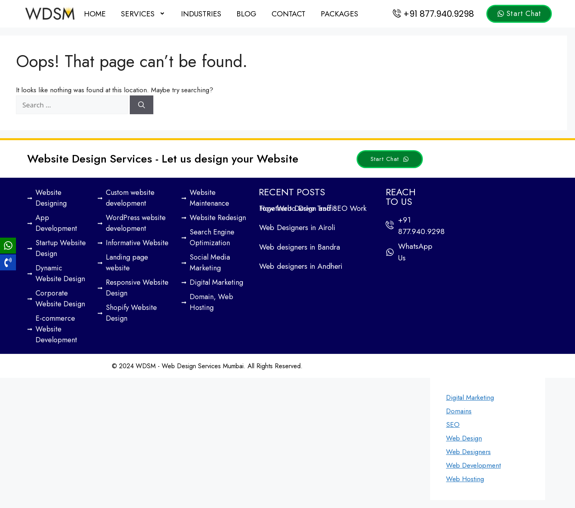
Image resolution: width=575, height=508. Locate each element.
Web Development (473, 465)
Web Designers (468, 451)
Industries (201, 13)
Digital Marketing (470, 397)
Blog (246, 13)
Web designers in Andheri (300, 266)
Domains (459, 411)
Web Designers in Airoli (297, 227)
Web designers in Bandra (299, 247)
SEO (453, 424)
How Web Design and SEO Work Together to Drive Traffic (313, 208)
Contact (288, 13)
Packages (339, 13)
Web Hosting (465, 479)
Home (95, 13)
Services (143, 13)
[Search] (141, 105)
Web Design (464, 438)
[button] (143, 14)
